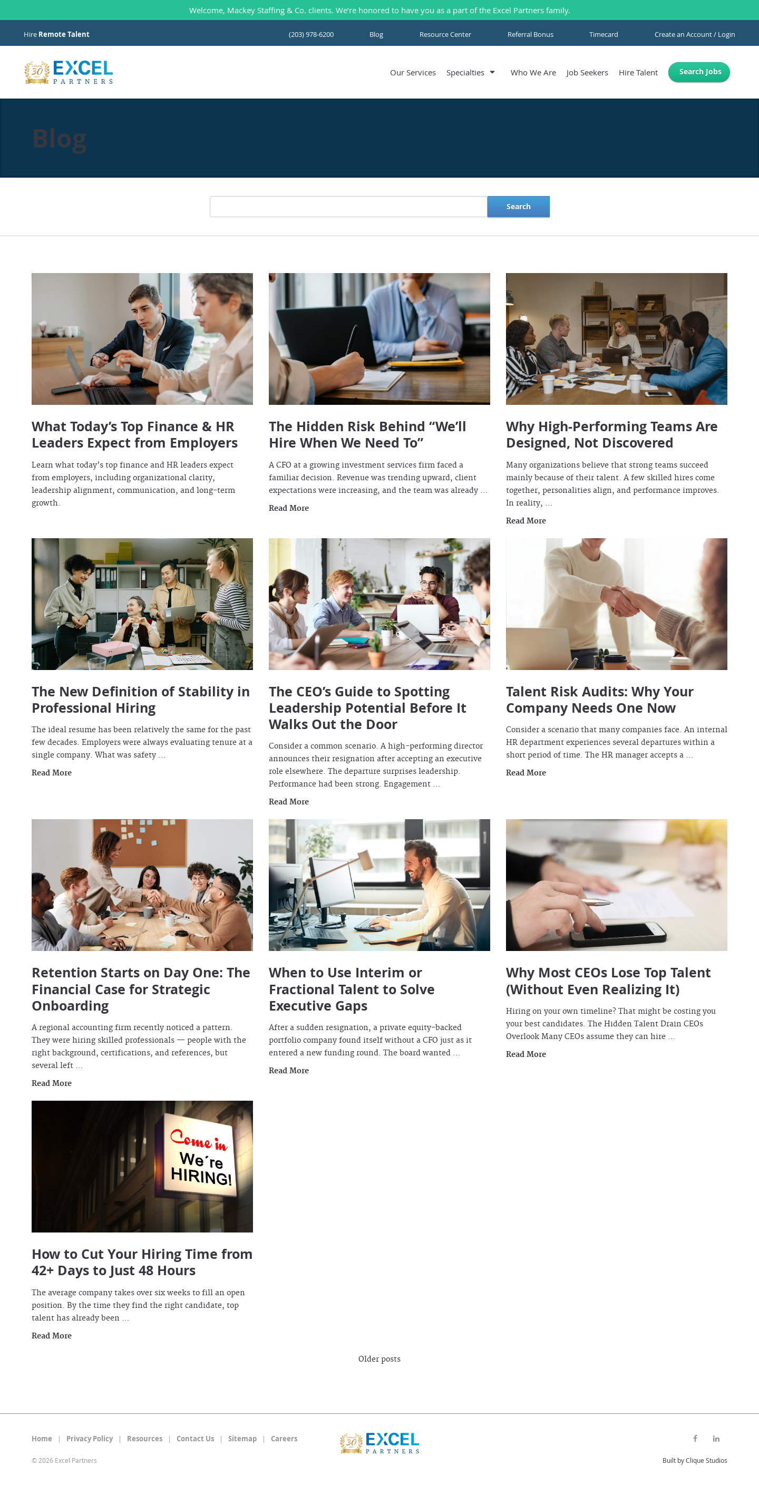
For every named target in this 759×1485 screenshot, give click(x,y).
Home (42, 1438)
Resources (144, 1438)
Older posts (379, 1359)
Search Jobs (700, 71)
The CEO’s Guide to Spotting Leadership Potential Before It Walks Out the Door (367, 708)
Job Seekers (587, 72)
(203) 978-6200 (311, 34)
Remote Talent (64, 34)
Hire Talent (638, 72)
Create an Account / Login (695, 34)
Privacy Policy (89, 1438)
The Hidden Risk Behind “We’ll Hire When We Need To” (367, 434)
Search (519, 206)
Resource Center (445, 34)
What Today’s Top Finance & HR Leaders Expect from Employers (135, 434)
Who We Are (533, 72)
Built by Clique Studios (695, 1460)
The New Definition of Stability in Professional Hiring (141, 699)
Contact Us (195, 1438)
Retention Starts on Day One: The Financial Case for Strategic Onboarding (141, 989)
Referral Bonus (530, 34)
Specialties (465, 72)
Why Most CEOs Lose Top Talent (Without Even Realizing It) (608, 980)
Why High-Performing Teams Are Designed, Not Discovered (612, 434)
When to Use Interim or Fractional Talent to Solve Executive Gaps (352, 989)
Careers (284, 1438)
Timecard (603, 34)
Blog (376, 34)
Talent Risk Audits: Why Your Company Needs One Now (600, 699)
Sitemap (242, 1438)
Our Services (413, 72)
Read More (289, 508)
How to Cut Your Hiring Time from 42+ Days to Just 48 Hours (142, 1262)
